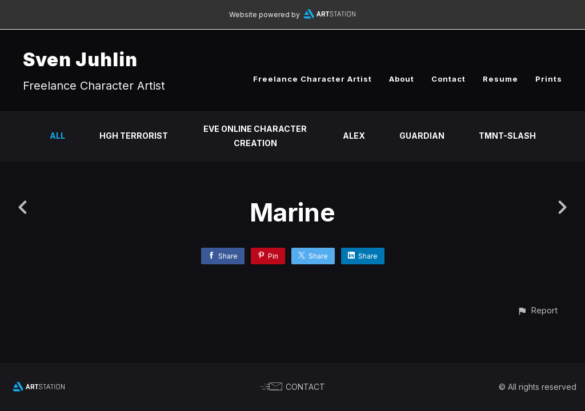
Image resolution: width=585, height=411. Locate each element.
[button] (537, 310)
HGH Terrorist (133, 135)
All (57, 135)
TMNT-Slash (507, 135)
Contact (448, 78)
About (401, 78)
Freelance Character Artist (312, 78)
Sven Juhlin (80, 60)
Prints (548, 78)
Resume (500, 78)
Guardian (421, 135)
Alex (354, 135)
